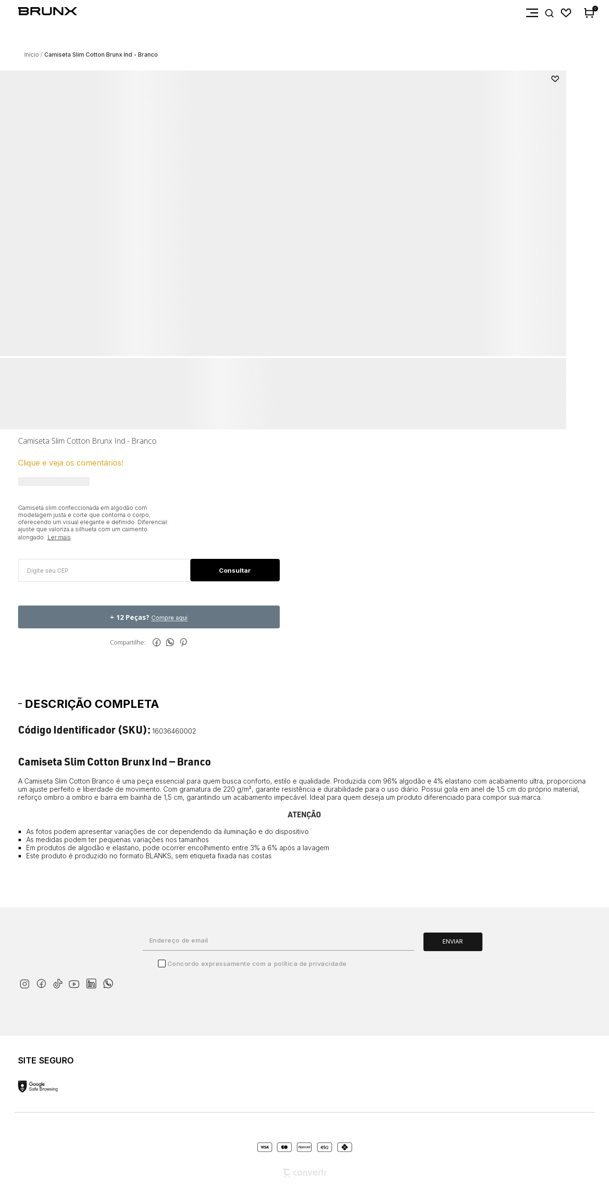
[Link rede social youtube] (77, 979)
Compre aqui (169, 617)
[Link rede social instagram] (26, 981)
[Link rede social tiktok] (59, 981)
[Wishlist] (566, 13)
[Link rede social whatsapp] (108, 978)
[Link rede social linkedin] (94, 979)
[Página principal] (38, 13)
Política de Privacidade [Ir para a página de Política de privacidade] (310, 963)
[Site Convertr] (304, 1173)
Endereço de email (178, 940)
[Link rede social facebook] (43, 981)
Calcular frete (234, 570)
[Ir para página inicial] (31, 54)
